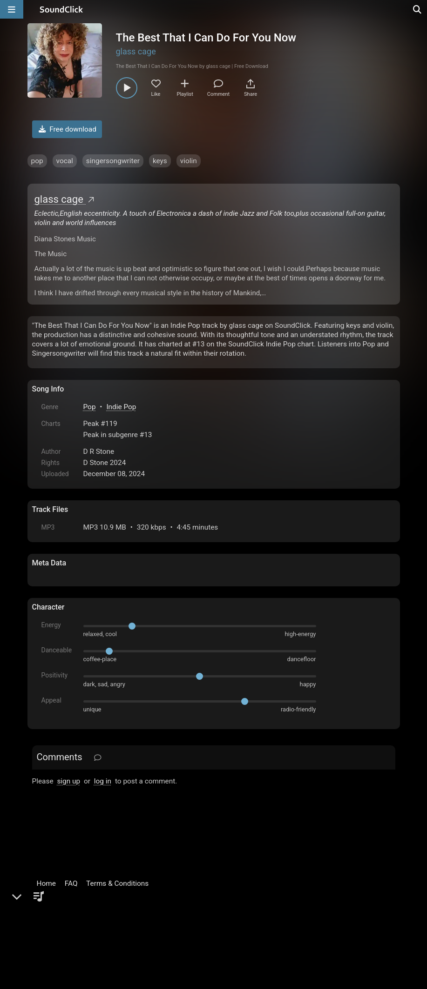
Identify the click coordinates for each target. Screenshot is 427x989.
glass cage (136, 51)
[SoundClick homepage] (61, 9)
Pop (89, 407)
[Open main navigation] (11, 9)
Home (46, 883)
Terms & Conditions (117, 883)
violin (188, 161)
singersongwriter (113, 161)
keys (160, 161)
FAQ (71, 883)
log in (102, 781)
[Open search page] (417, 9)
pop (37, 161)
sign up (68, 781)
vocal (64, 161)
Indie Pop (121, 407)
